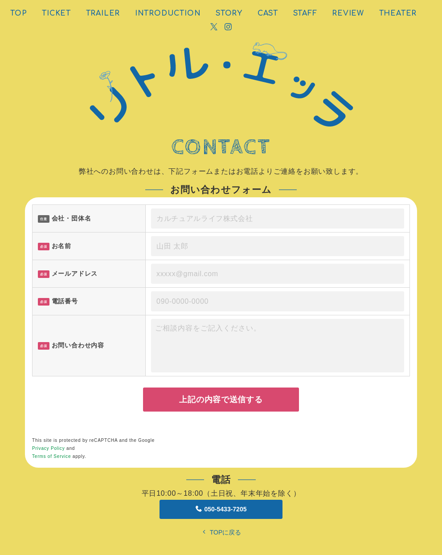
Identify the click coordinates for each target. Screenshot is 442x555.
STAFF (305, 13)
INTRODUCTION (168, 13)
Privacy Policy (48, 448)
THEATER (398, 13)
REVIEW (348, 13)
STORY (229, 13)
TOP (18, 13)
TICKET (56, 13)
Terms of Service (51, 456)
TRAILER (103, 13)
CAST (268, 13)
